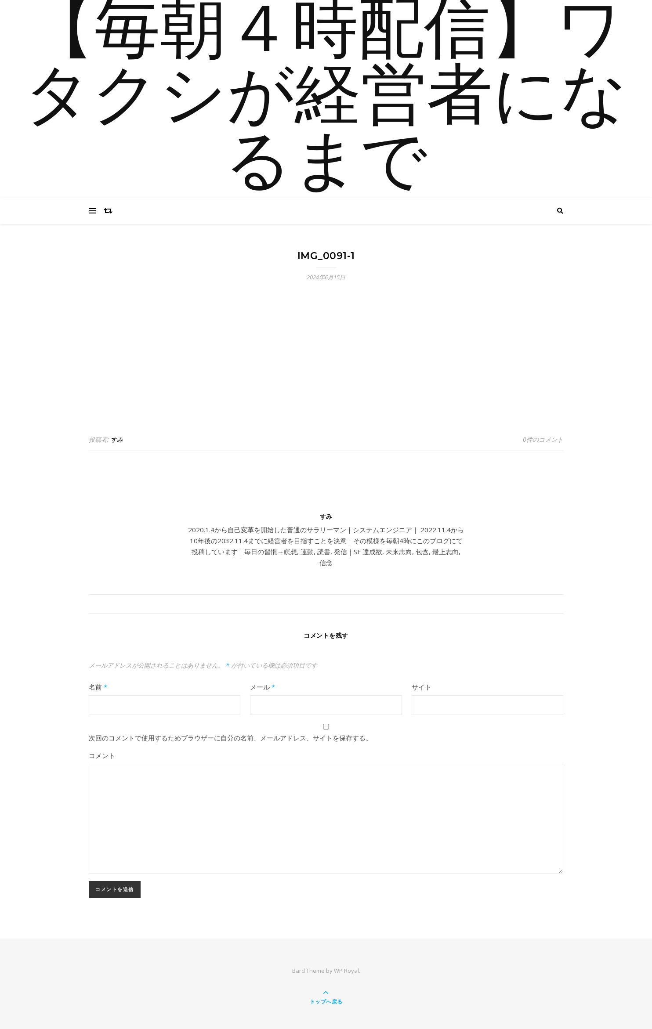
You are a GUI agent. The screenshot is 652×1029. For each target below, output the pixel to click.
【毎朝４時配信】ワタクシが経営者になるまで (326, 99)
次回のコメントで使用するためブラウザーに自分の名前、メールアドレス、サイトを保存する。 (230, 737)
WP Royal (346, 971)
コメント (102, 755)
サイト (421, 686)
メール (262, 686)
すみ (117, 439)
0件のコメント (543, 439)
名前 (98, 686)
